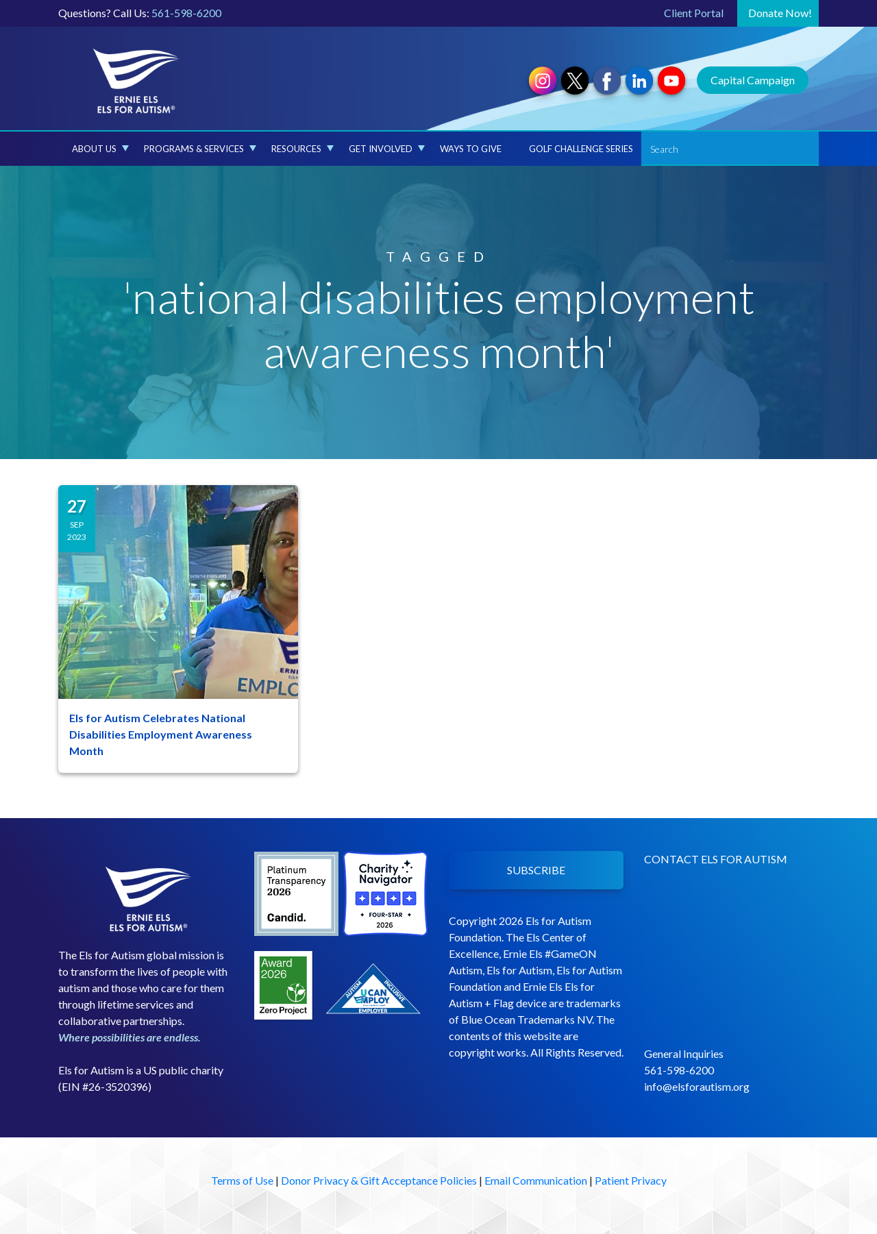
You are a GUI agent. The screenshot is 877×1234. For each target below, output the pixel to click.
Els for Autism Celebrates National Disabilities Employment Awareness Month (160, 734)
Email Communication (535, 1180)
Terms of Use (242, 1180)
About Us (100, 148)
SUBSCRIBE (536, 869)
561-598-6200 (186, 12)
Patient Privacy (631, 1180)
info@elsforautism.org (697, 1086)
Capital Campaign (753, 79)
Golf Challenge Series (581, 148)
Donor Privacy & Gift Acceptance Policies (379, 1180)
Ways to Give (471, 148)
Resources (302, 148)
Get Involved (387, 148)
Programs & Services (200, 148)
